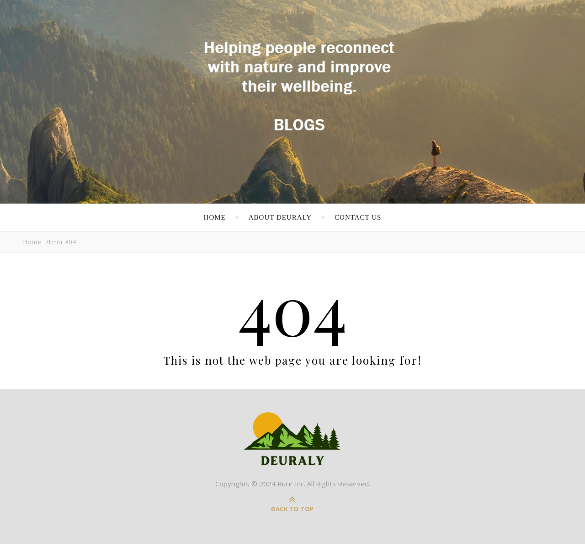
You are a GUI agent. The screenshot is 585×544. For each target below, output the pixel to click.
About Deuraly (280, 217)
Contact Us (358, 217)
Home (215, 217)
